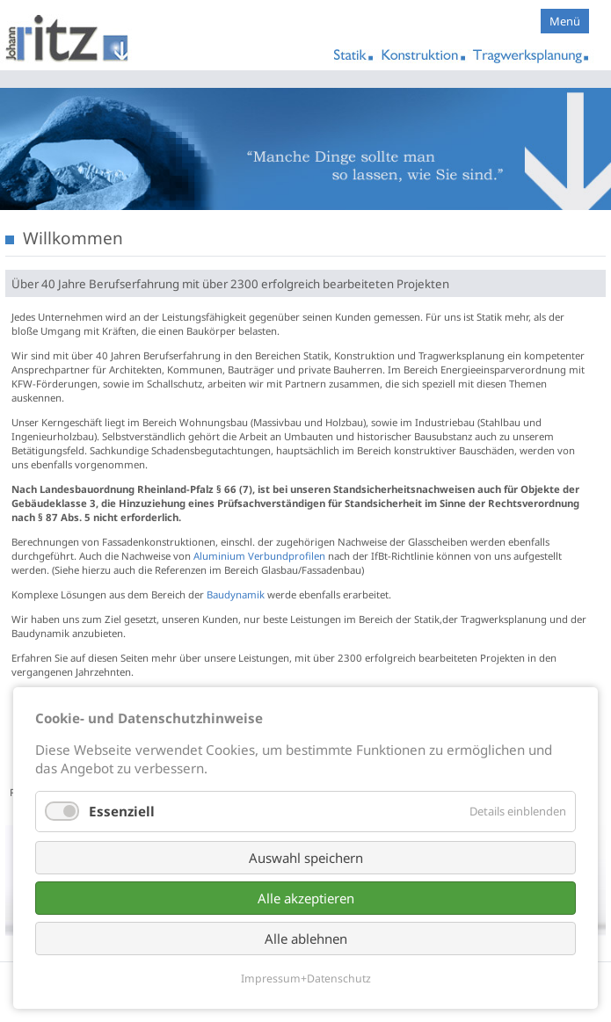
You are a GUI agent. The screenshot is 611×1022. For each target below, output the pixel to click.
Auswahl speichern (306, 857)
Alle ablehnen (306, 938)
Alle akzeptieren (306, 898)
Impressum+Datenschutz (306, 978)
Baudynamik (236, 594)
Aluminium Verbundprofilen (260, 555)
